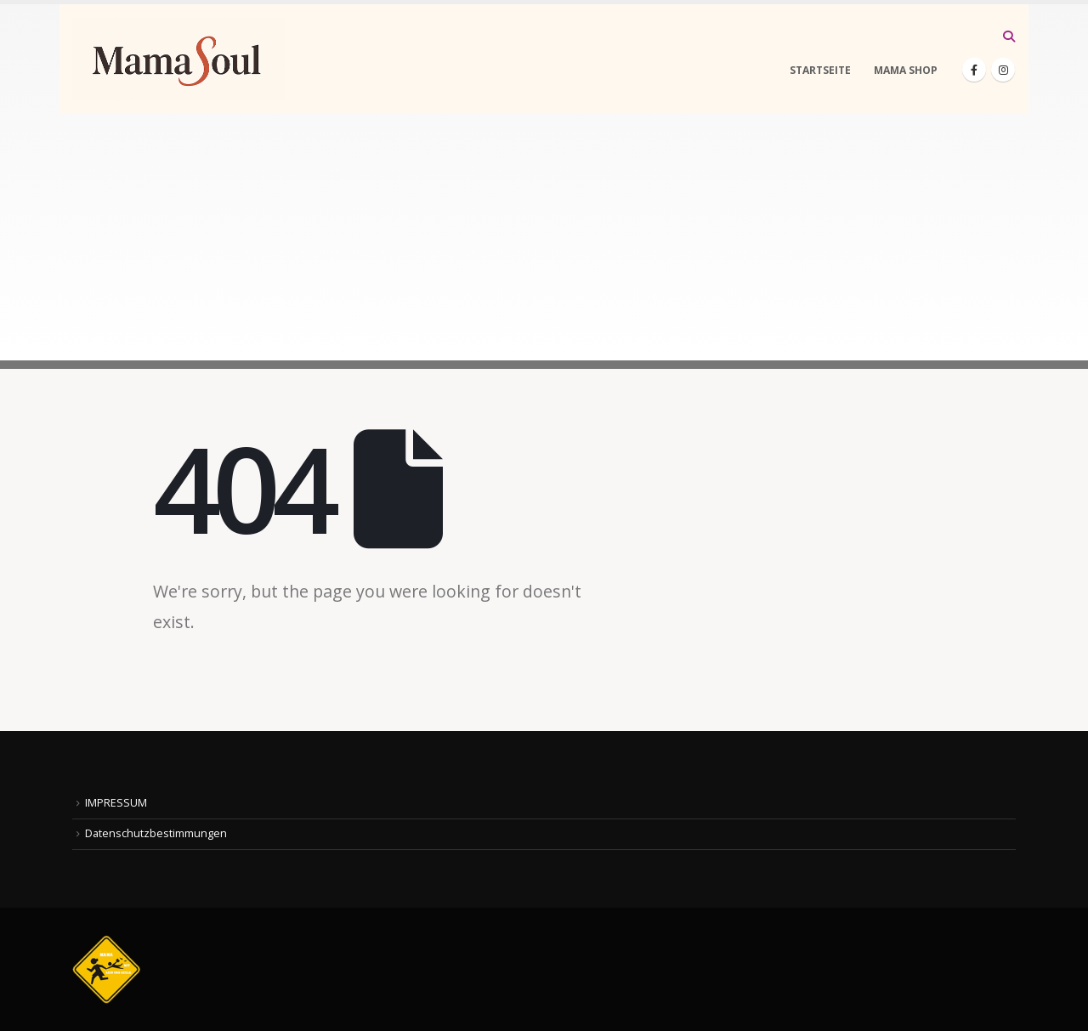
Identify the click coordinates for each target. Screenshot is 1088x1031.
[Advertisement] (544, 241)
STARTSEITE (820, 70)
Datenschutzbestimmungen (156, 833)
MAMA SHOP (906, 70)
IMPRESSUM (116, 803)
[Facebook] (974, 70)
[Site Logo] (178, 59)
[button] (1008, 36)
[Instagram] (1003, 70)
